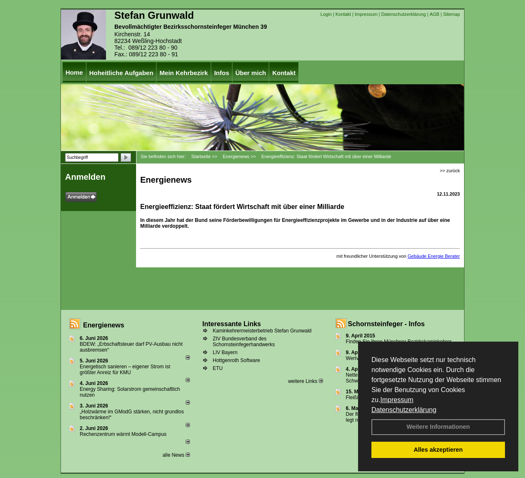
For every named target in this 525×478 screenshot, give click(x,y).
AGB (434, 14)
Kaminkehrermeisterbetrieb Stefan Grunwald (262, 331)
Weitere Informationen (438, 426)
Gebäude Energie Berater (434, 256)
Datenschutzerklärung (404, 409)
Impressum (396, 399)
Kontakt (343, 14)
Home (74, 72)
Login (326, 14)
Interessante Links (231, 323)
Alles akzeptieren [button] (438, 449)
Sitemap (451, 14)
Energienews (103, 325)
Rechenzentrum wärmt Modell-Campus (123, 434)
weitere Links (305, 381)
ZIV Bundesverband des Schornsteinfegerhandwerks (244, 341)
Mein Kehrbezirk (183, 72)
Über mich (250, 72)
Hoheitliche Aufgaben (121, 72)
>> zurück (450, 170)
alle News (175, 455)
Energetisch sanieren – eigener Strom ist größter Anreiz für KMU (125, 369)
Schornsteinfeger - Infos (386, 323)
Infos (221, 72)
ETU (218, 368)
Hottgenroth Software (236, 360)
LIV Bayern (225, 352)
